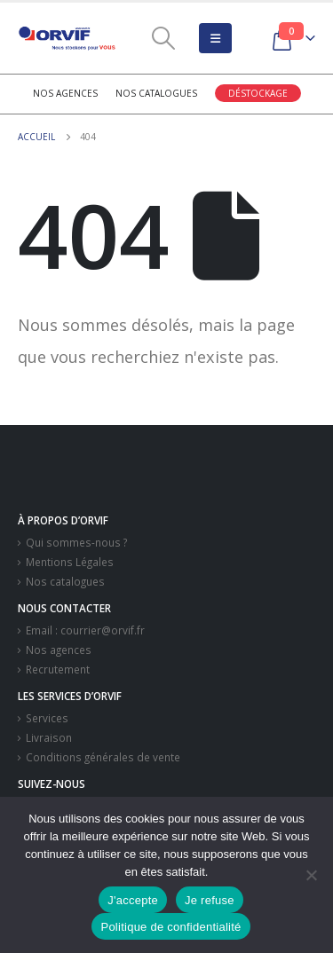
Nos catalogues (156, 93)
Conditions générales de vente (103, 757)
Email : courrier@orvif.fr (85, 630)
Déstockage (258, 93)
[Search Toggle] (163, 38)
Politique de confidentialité (170, 926)
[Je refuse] (311, 875)
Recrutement (58, 669)
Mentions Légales (70, 562)
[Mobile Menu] (215, 38)
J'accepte (132, 900)
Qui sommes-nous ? (76, 542)
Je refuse (209, 900)
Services (47, 718)
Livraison (49, 737)
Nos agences (65, 93)
